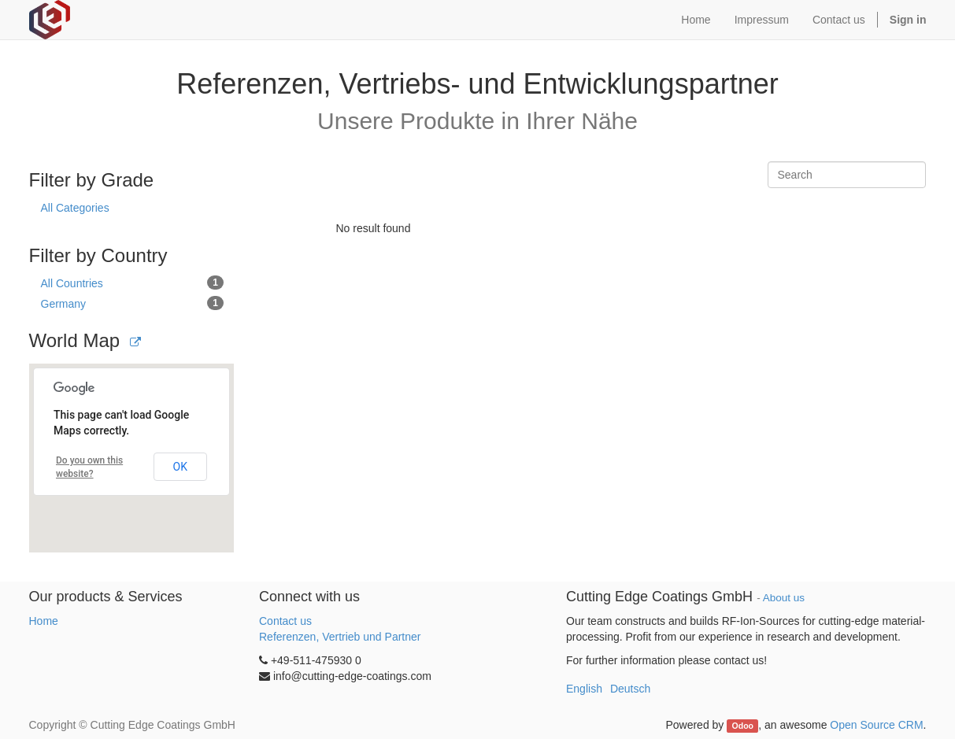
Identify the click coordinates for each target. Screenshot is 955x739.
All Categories (75, 207)
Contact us (285, 621)
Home (43, 621)
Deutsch (630, 688)
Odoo (742, 725)
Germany (132, 303)
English (584, 688)
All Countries (132, 282)
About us (784, 598)
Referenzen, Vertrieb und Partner (339, 636)
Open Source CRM (876, 725)
